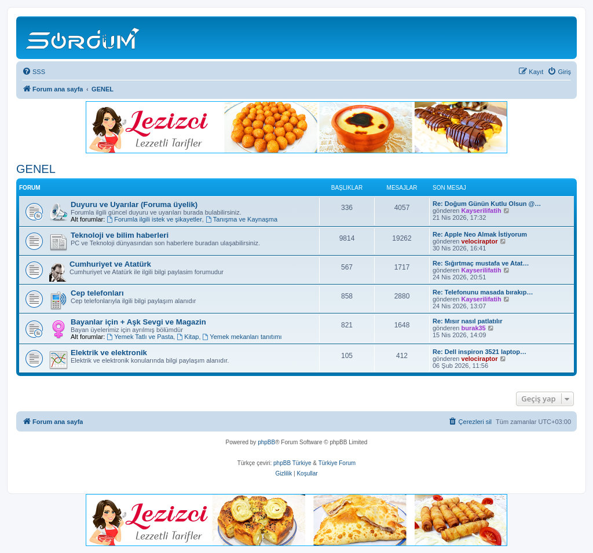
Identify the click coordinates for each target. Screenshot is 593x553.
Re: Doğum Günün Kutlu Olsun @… (487, 203)
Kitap (188, 336)
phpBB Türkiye (292, 463)
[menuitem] (33, 72)
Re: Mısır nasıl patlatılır (467, 321)
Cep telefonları (97, 293)
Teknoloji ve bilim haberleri (120, 235)
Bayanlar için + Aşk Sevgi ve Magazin (138, 322)
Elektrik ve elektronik (109, 352)
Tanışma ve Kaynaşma (241, 219)
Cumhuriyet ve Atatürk (110, 264)
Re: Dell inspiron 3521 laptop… (479, 351)
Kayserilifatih (482, 210)
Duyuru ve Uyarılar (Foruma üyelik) (134, 204)
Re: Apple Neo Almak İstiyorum (480, 234)
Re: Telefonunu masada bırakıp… (483, 292)
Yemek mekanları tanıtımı (242, 336)
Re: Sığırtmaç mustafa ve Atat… (481, 263)
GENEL (36, 169)
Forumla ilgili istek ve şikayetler (154, 219)
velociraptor (480, 241)
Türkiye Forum (337, 463)
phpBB (266, 442)
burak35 (474, 328)
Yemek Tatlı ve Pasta (140, 336)
